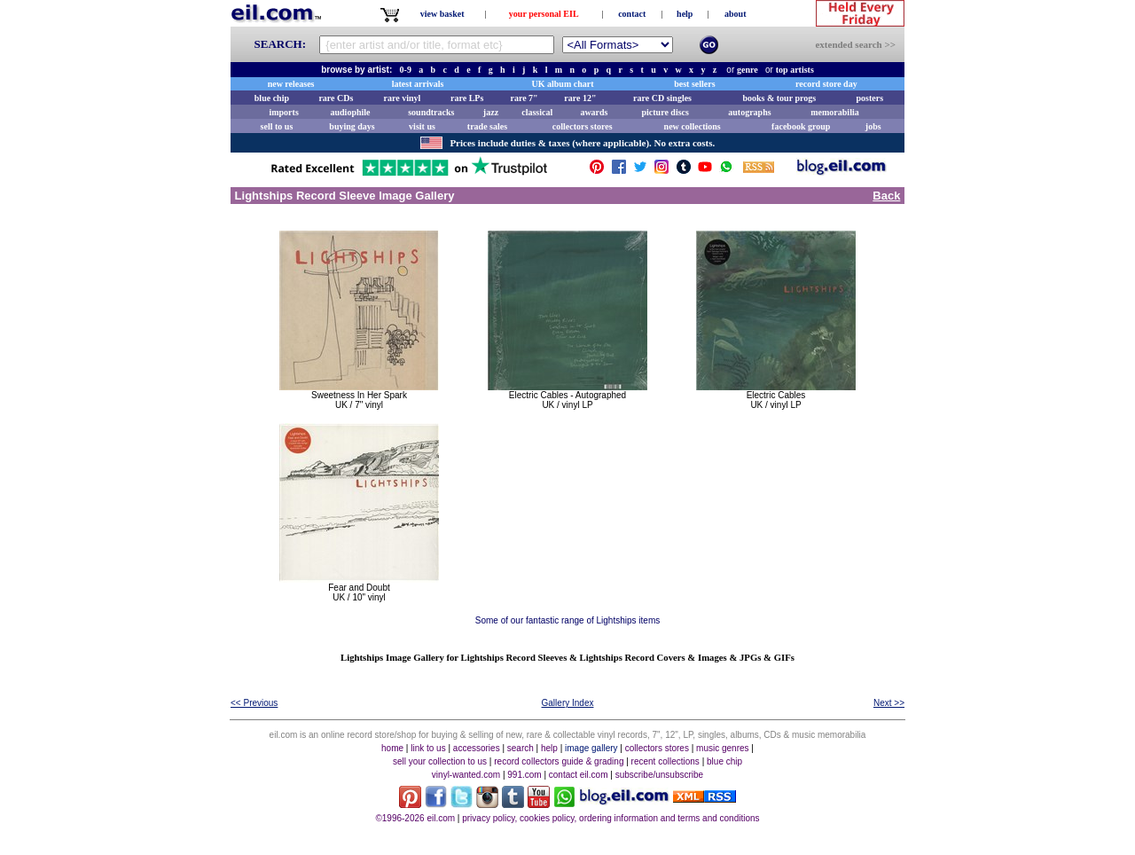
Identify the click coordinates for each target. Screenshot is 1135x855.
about (735, 14)
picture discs (664, 112)
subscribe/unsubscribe (659, 775)
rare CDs (335, 98)
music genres (722, 748)
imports (283, 112)
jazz (490, 112)
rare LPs (466, 98)
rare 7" (523, 98)
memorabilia (834, 112)
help (685, 14)
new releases (291, 84)
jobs (873, 126)
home (392, 748)
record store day (826, 84)
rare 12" (580, 98)
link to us (428, 748)
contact (632, 14)
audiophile (351, 112)
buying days (351, 126)
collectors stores (582, 126)
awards (593, 112)
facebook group (800, 126)
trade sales (487, 126)
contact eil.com (578, 775)
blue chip (271, 98)
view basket (442, 14)
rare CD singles (662, 98)
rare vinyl (402, 98)
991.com (524, 775)
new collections (692, 126)
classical (536, 112)
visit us (422, 126)
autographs (749, 112)
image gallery (591, 748)
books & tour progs (779, 98)
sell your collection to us (440, 761)
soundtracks (431, 112)
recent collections (665, 761)
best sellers (694, 84)
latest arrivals (418, 84)
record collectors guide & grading (558, 761)
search (520, 748)
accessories (476, 748)
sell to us (277, 126)
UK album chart (563, 84)
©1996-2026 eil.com (415, 818)
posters (869, 98)
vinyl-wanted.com (466, 775)
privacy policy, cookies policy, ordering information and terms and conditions (610, 818)
